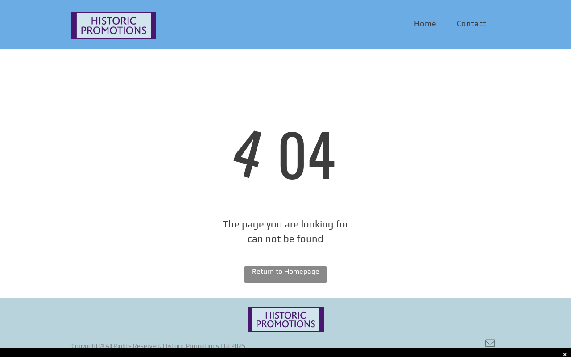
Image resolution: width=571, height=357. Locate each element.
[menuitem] (428, 23)
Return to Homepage (285, 271)
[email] (490, 344)
